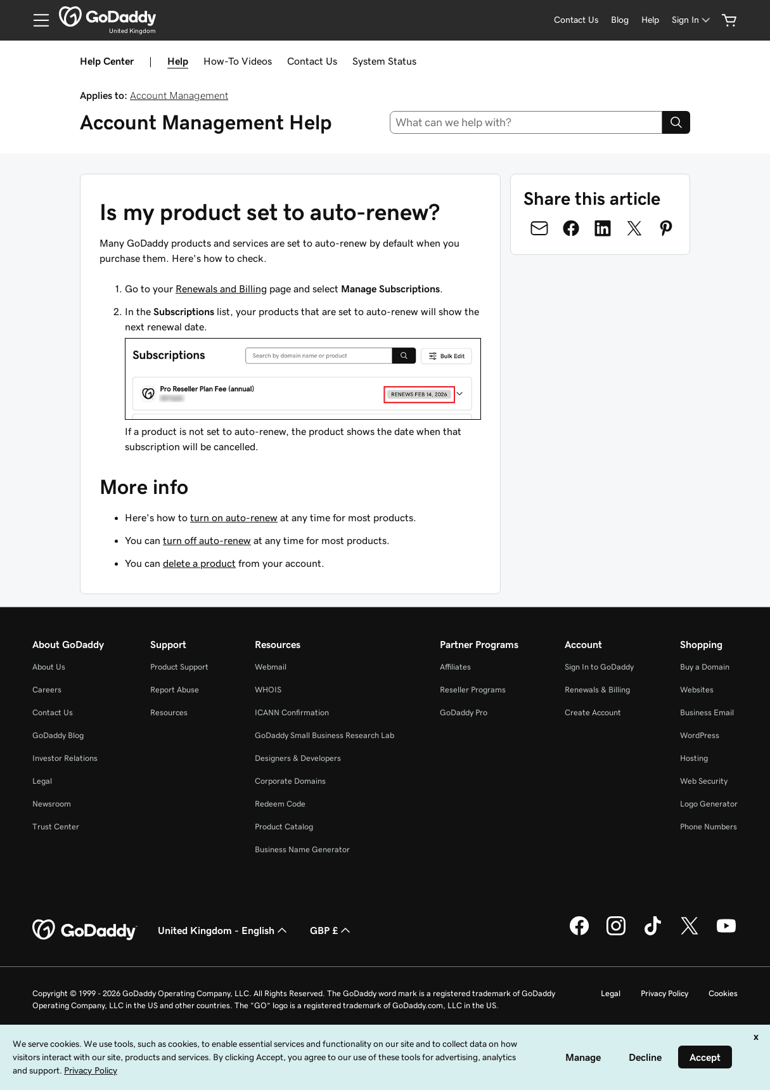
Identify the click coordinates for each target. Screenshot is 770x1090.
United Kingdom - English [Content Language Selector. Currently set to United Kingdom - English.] (224, 930)
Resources (169, 712)
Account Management (179, 95)
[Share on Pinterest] (666, 228)
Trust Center (55, 826)
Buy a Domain (704, 667)
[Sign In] (692, 20)
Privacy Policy (664, 993)
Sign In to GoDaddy (599, 667)
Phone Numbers (708, 826)
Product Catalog (284, 826)
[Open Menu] (36, 20)
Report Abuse (174, 689)
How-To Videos (237, 61)
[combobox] (526, 122)
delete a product (199, 563)
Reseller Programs (473, 689)
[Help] (650, 20)
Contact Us (312, 61)
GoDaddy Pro (463, 712)
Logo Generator (709, 804)
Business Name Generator (302, 849)
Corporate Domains (290, 781)
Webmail (270, 667)
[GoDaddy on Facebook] (579, 933)
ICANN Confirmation (292, 712)
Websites (697, 689)
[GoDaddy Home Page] (85, 930)
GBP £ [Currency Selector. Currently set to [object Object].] (331, 930)
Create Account (593, 712)
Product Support (179, 667)
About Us (48, 667)
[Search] (676, 122)
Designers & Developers (298, 758)
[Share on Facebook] (571, 228)
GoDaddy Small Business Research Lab (324, 735)
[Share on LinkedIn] (603, 228)
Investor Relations (65, 758)
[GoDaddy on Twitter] (689, 933)
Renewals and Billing (221, 288)
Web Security (704, 781)
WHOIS (268, 689)
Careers (46, 689)
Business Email (707, 712)
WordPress (699, 735)
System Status (384, 61)
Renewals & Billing (597, 689)
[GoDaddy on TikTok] (652, 933)
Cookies (723, 993)
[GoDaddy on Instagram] (616, 933)
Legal (42, 781)
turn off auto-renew (207, 540)
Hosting (694, 758)
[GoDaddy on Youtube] (726, 933)
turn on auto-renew (234, 517)
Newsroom (51, 804)
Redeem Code (280, 804)
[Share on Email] (539, 228)
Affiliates (455, 667)
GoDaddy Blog (58, 735)
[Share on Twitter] (634, 228)
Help (177, 61)
